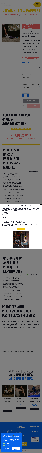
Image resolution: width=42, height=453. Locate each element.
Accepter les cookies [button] (16, 449)
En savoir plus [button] (5, 442)
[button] (21, 229)
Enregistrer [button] (7, 448)
